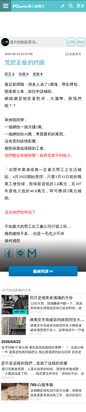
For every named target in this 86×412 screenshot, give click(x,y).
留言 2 (9, 74)
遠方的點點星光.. (19, 42)
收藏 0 (23, 74)
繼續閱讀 (43, 271)
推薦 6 (38, 74)
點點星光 (75, 54)
